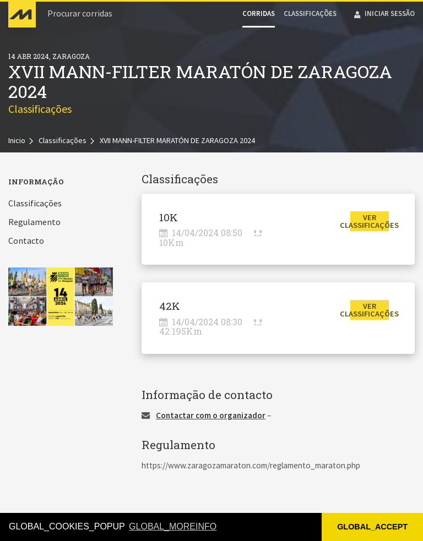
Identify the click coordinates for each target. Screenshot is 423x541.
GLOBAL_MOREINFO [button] (172, 526)
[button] (369, 221)
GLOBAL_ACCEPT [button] (372, 526)
